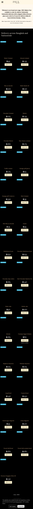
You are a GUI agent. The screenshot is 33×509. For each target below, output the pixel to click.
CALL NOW (16, 494)
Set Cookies (13, 506)
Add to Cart (8, 64)
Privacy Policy (19, 501)
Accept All (21, 506)
